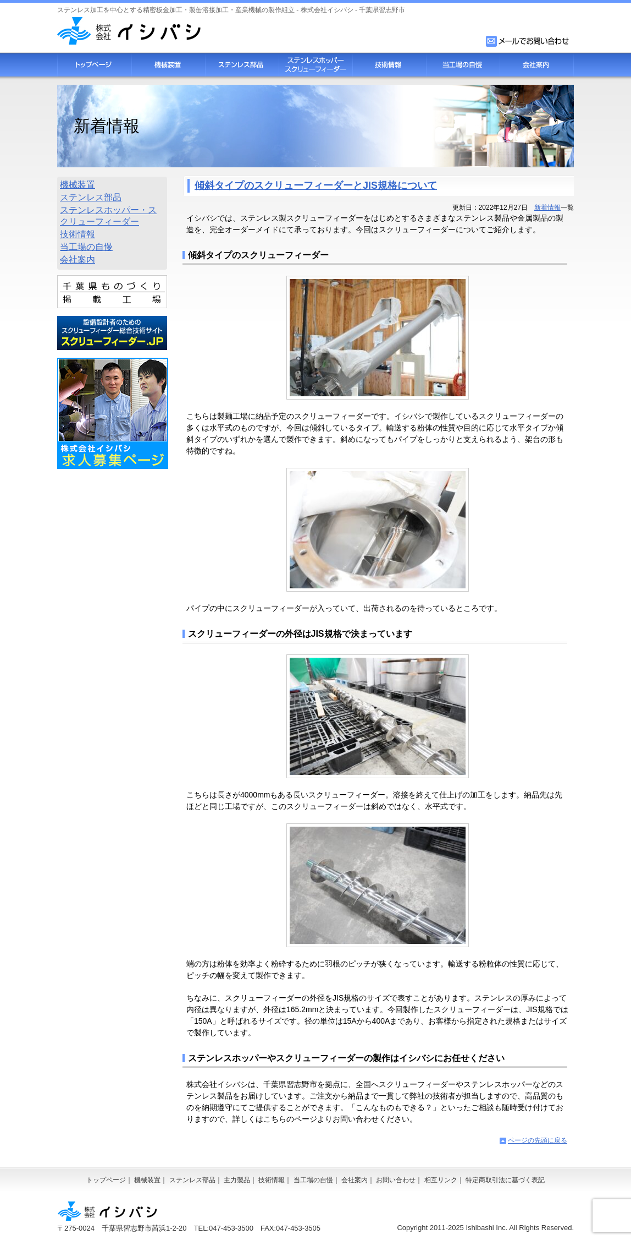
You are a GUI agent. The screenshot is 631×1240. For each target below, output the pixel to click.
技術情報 (389, 65)
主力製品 (237, 1180)
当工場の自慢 (463, 65)
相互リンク (440, 1180)
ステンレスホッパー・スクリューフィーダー (108, 215)
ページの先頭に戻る (537, 1140)
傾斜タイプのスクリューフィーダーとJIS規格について (316, 185)
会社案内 (537, 65)
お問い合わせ (396, 1180)
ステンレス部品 (242, 65)
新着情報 (547, 207)
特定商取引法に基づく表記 (505, 1180)
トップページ (94, 65)
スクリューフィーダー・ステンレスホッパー (315, 65)
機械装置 (168, 65)
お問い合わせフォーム (528, 41)
